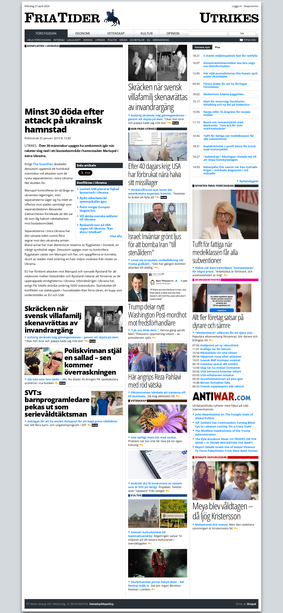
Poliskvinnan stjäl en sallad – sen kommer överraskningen (92, 361)
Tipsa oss (250, 40)
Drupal (251, 604)
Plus (217, 47)
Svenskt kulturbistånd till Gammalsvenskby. (146, 534)
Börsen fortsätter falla (215, 382)
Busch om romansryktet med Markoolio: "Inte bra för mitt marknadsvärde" (223, 125)
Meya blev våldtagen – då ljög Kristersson (222, 510)
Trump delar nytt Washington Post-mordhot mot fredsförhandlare (157, 314)
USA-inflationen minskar (217, 375)
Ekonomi (82, 33)
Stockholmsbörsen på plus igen (221, 379)
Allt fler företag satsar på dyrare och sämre (217, 321)
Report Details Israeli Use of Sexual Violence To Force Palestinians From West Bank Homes (226, 449)
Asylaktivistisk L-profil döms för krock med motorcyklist (229, 147)
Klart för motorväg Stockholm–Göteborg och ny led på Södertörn (226, 103)
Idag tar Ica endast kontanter (220, 368)
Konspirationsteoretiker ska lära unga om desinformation (229, 64)
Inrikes (88, 40)
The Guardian (43, 164)
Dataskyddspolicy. (101, 604)
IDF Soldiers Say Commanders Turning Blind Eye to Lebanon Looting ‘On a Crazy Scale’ (225, 424)
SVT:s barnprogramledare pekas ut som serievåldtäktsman (57, 403)
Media (123, 40)
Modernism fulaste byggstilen (223, 94)
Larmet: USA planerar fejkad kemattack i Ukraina (99, 190)
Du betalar (137, 40)
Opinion (172, 33)
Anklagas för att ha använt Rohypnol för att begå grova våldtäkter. (72, 421)
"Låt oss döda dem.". (145, 330)
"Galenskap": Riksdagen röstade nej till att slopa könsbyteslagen (229, 158)
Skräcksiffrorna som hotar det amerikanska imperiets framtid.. (150, 191)
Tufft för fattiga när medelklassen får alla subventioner (228, 137)
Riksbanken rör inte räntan (218, 353)
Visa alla (116, 236)
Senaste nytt (203, 47)
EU (148, 40)
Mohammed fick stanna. (211, 524)
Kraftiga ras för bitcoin (215, 349)
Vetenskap (116, 33)
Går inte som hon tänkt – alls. (47, 379)
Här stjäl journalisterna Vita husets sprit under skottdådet (230, 74)
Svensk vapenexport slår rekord (222, 386)
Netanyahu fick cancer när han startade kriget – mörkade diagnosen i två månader (230, 170)
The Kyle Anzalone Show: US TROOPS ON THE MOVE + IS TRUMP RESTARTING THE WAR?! (225, 441)
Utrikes (100, 40)
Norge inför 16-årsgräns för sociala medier (226, 113)
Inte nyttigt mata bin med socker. (154, 437)
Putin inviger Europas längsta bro (95, 208)
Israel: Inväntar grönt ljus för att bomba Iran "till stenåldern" (154, 244)
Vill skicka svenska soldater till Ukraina (99, 217)
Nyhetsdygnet (248, 181)
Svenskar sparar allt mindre (219, 364)
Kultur (147, 33)
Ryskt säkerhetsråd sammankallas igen (93, 199)
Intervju (58, 40)
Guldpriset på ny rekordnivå (219, 345)
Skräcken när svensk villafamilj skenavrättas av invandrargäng (53, 319)
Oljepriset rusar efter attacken (220, 356)
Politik (112, 40)
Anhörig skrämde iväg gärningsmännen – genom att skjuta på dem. (73, 337)
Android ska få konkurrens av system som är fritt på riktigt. (155, 485)
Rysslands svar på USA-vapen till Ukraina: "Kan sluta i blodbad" (96, 228)
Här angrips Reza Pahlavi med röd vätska (154, 380)
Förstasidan (46, 33)
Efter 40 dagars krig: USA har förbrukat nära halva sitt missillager (154, 174)
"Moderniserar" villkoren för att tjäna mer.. (224, 333)
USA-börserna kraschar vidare (220, 371)
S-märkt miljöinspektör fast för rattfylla (230, 56)
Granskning (161, 40)
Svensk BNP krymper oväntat (220, 360)
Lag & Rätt (74, 40)
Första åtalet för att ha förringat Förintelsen (225, 85)
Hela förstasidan (39, 40)
